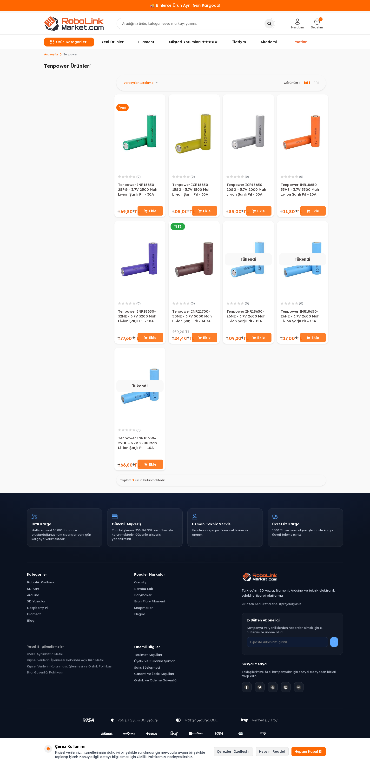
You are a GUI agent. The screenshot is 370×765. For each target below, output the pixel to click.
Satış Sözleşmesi (147, 670)
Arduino (33, 598)
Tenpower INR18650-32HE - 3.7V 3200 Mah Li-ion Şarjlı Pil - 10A (137, 317)
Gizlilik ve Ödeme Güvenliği (155, 683)
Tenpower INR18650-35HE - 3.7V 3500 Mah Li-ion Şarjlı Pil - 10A (300, 189)
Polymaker (143, 598)
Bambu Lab (143, 592)
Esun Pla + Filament (149, 604)
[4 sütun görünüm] (316, 82)
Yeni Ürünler (112, 42)
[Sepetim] (317, 23)
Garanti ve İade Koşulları (154, 677)
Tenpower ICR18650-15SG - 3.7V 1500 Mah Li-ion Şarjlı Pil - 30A (191, 189)
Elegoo (139, 617)
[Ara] (269, 23)
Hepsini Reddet (272, 751)
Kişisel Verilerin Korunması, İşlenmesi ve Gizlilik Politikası (69, 669)
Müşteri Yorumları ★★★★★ (193, 42)
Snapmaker (143, 611)
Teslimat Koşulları (148, 658)
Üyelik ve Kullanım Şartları (154, 664)
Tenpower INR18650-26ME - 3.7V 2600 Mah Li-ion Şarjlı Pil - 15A (245, 317)
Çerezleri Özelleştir (233, 751)
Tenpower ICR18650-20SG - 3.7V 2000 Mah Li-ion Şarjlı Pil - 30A (246, 189)
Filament (146, 42)
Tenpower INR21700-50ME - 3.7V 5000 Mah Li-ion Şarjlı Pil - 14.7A (192, 317)
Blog (30, 623)
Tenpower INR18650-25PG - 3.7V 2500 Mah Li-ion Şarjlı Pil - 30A (137, 189)
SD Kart (33, 592)
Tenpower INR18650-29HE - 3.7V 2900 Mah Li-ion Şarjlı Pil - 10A (137, 445)
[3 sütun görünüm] (306, 82)
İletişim (239, 42)
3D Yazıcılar (36, 604)
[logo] (74, 23)
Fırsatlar (299, 41)
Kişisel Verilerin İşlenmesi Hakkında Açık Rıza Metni (65, 663)
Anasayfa (51, 54)
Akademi (268, 42)
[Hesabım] (297, 23)
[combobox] (196, 23)
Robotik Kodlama (41, 585)
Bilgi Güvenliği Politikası (45, 676)
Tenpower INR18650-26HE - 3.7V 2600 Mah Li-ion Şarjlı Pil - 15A (300, 317)
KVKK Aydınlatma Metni (45, 657)
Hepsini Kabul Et (309, 751)
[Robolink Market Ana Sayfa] (292, 580)
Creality (140, 585)
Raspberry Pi (37, 611)
